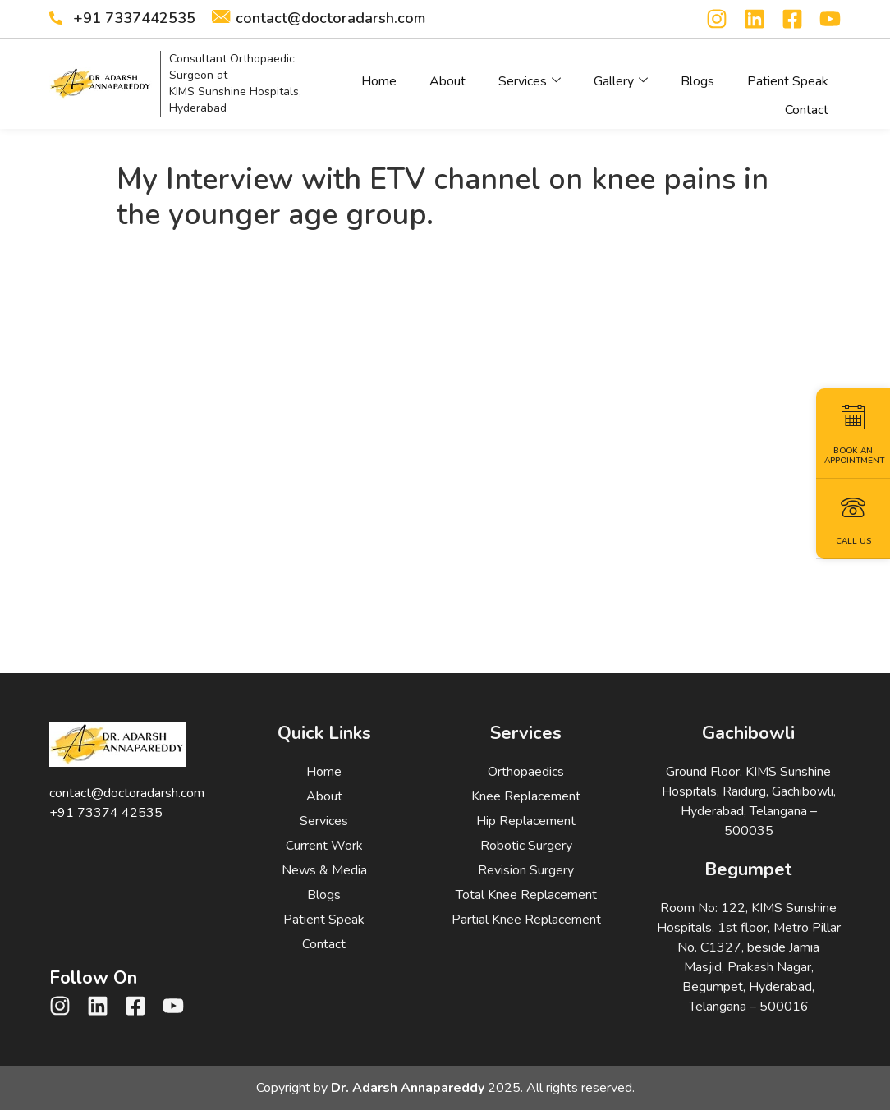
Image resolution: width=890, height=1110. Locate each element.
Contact (806, 97)
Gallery (621, 77)
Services (529, 77)
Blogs (697, 77)
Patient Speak (787, 77)
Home (379, 77)
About (447, 77)
